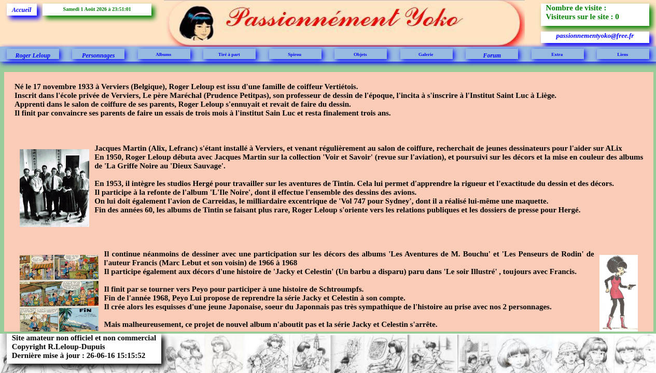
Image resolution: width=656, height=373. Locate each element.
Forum (492, 55)
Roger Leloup (32, 55)
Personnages (98, 55)
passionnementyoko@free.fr (595, 35)
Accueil (21, 9)
